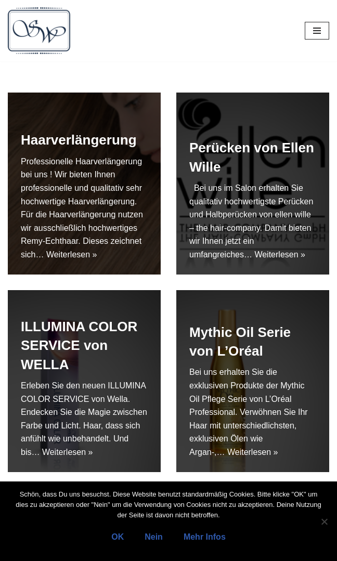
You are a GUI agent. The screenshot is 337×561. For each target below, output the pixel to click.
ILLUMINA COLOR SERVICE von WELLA (79, 345)
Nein (154, 536)
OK (117, 536)
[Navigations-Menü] (317, 31)
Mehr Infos (205, 536)
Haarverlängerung (79, 140)
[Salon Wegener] (39, 30)
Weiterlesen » (71, 254)
